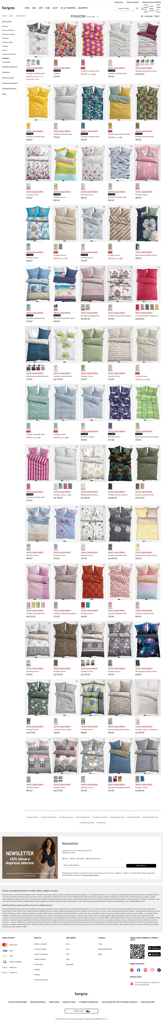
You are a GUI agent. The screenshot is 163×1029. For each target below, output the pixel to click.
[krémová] (142, 62)
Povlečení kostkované (150, 817)
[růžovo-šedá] (28, 779)
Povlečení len (101, 823)
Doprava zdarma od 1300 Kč (151, 2)
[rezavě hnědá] (83, 604)
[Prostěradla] (6, 62)
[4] (151, 301)
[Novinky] (5, 26)
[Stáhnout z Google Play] (154, 948)
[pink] (83, 62)
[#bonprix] (83, 8)
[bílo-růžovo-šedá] (28, 662)
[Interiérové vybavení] (10, 83)
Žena (68, 944)
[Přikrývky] (5, 38)
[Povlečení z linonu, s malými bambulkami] (147, 697)
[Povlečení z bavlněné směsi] (38, 39)
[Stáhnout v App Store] (154, 954)
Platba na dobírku (16, 962)
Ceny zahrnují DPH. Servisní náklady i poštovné (119, 1002)
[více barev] (110, 486)
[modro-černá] (137, 662)
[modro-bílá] (110, 186)
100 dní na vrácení (133, 2)
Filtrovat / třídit (150, 16)
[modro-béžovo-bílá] (28, 546)
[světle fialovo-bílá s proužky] (43, 367)
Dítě (67, 954)
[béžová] (110, 367)
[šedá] (56, 125)
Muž (67, 949)
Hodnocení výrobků (41, 980)
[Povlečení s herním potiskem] (120, 463)
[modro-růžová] (56, 546)
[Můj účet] (145, 8)
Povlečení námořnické (99, 817)
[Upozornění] (97, 17)
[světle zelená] (83, 367)
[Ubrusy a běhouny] (8, 30)
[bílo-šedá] (28, 62)
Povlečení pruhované (117, 817)
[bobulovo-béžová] (115, 779)
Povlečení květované (83, 817)
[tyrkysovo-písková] (38, 62)
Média (100, 954)
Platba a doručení (8, 938)
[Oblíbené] (152, 8)
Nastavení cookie (69, 1002)
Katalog (37, 969)
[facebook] (138, 970)
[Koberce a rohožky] (8, 34)
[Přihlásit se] (141, 866)
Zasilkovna (13, 972)
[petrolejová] (137, 246)
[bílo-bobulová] (28, 186)
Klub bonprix (119, 2)
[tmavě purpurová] (65, 486)
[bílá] (83, 186)
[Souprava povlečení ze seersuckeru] (147, 402)
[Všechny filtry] (151, 16)
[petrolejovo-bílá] (28, 367)
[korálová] (43, 604)
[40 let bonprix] (68, 8)
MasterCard (13, 945)
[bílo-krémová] (33, 62)
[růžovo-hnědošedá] (83, 307)
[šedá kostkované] (56, 721)
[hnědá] (56, 662)
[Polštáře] (5, 46)
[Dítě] (40, 8)
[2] (39, 180)
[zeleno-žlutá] (110, 125)
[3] (68, 180)
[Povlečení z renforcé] (92, 402)
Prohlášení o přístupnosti (88, 1002)
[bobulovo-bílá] (38, 367)
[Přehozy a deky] (7, 42)
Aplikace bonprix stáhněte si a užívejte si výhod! (144, 939)
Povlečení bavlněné (133, 817)
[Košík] (158, 8)
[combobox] (126, 8)
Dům (68, 959)
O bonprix (101, 938)
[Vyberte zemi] (81, 1011)
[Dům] (47, 8)
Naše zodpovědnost (105, 949)
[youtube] (145, 970)
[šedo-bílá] (33, 367)
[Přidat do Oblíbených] (49, 22)
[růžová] (137, 186)
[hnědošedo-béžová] (56, 604)
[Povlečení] (65, 39)
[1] (37, 180)
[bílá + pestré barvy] (83, 546)
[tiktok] (159, 970)
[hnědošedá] (110, 246)
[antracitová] (152, 307)
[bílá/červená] (110, 604)
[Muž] (34, 8)
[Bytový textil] (6, 21)
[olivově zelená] (147, 307)
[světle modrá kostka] (56, 425)
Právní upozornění (148, 1002)
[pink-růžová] (28, 486)
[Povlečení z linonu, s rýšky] (65, 463)
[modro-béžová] (110, 779)
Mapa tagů (69, 964)
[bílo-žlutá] (110, 62)
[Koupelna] (6, 72)
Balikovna (13, 967)
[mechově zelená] (137, 486)
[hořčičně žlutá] (157, 307)
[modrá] (152, 62)
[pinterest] (132, 970)
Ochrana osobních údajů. (90, 875)
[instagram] (152, 970)
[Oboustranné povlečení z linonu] (147, 39)
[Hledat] (137, 8)
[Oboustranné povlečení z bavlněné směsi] (120, 102)
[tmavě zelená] (60, 246)
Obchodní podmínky (38, 1002)
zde (149, 873)
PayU (11, 956)
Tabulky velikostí (40, 959)
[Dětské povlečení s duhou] (92, 463)
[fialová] (28, 604)
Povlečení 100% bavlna (49, 817)
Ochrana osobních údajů (17, 1002)
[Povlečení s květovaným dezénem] (120, 284)
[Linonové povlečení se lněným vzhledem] (147, 284)
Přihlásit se (141, 866)
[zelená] (147, 62)
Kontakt (37, 975)
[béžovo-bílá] (110, 721)
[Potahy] (5, 50)
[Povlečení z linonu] (38, 163)
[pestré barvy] (56, 62)
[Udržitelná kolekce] (9, 88)
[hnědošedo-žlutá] (137, 546)
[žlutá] (28, 125)
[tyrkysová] (28, 425)
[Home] (5, 16)
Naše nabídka (71, 938)
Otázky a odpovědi (40, 944)
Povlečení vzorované (66, 817)
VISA (11, 951)
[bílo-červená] (137, 721)
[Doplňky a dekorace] (9, 67)
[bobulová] (137, 62)
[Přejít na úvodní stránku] (13, 8)
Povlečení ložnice (32, 817)
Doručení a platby (40, 949)
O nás (100, 944)
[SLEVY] (55, 8)
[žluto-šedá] (120, 779)
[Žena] (28, 8)
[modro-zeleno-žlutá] (56, 186)
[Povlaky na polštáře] (9, 54)
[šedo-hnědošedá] (88, 307)
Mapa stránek (54, 1002)
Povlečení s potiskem (87, 823)
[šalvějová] (60, 486)
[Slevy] (4, 94)
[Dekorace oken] (8, 77)
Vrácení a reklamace (41, 954)
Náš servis (37, 938)
